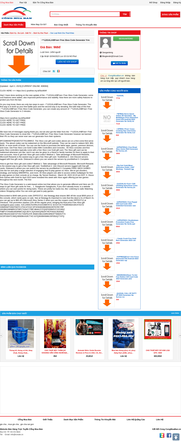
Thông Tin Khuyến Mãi (86, 25)
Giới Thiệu (47, 419)
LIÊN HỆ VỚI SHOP (67, 62)
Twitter (54, 71)
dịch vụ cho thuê (40, 33)
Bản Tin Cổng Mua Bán (43, 2)
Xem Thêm (175, 313)
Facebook (169, 435)
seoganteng (107, 52)
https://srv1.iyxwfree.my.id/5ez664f (31, 90)
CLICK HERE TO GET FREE (13, 120)
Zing (58, 71)
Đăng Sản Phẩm (170, 14)
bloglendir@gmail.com (112, 56)
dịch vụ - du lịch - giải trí (20, 33)
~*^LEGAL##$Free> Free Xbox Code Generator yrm (65, 40)
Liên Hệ (159, 419)
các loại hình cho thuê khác (62, 33)
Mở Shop (153, 2)
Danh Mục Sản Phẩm (13, 25)
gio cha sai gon (27, 424)
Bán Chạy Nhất (61, 25)
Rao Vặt (23, 2)
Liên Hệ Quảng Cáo (136, 419)
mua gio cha (13, 424)
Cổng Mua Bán (6, 2)
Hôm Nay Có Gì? (39, 24)
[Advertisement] (47, 238)
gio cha (3, 424)
